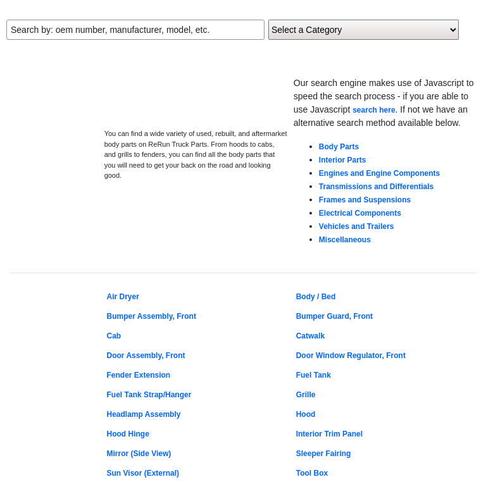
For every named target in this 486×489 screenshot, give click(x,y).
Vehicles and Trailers (356, 226)
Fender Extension (139, 375)
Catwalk (310, 335)
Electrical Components (360, 213)
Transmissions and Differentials (376, 186)
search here (373, 110)
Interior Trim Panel (329, 434)
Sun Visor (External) (143, 473)
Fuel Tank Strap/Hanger (149, 394)
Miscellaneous (345, 239)
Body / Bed (316, 296)
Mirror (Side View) (139, 453)
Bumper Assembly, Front (151, 316)
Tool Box (312, 473)
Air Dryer (123, 296)
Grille (306, 394)
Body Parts (339, 146)
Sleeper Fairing (323, 453)
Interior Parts (342, 160)
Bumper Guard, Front (334, 316)
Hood (306, 414)
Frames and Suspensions (365, 199)
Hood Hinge (128, 434)
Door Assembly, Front (146, 355)
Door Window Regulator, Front (351, 355)
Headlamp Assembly (144, 414)
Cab (114, 335)
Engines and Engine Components (379, 173)
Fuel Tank (313, 375)
